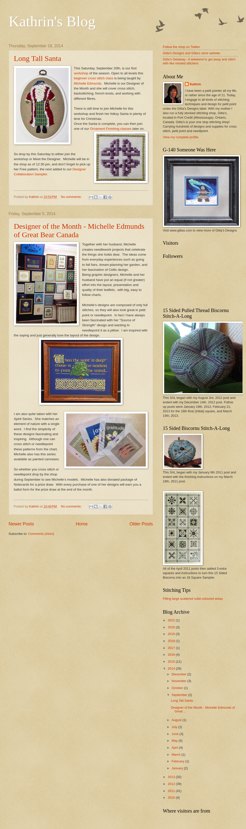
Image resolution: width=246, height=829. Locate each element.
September (180, 695)
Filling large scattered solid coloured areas (193, 598)
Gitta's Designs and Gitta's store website (191, 53)
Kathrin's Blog (52, 21)
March (176, 754)
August (177, 720)
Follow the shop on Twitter (181, 47)
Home (82, 523)
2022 (172, 620)
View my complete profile (180, 137)
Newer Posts (21, 523)
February (178, 761)
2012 (172, 784)
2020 (172, 627)
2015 (172, 661)
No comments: (72, 197)
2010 (172, 797)
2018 (172, 641)
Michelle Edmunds (87, 83)
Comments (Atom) (41, 534)
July (175, 727)
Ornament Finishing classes (111, 129)
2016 (172, 654)
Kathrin (195, 84)
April (175, 747)
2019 (172, 634)
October (178, 688)
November (179, 681)
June (176, 734)
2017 (172, 648)
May (175, 740)
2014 (172, 668)
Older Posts (141, 523)
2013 (172, 777)
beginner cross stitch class (93, 78)
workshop (81, 73)
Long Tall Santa (37, 58)
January (178, 768)
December (179, 674)
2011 (172, 791)
